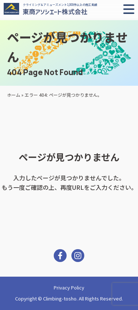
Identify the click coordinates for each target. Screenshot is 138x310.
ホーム (13, 95)
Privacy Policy (69, 287)
